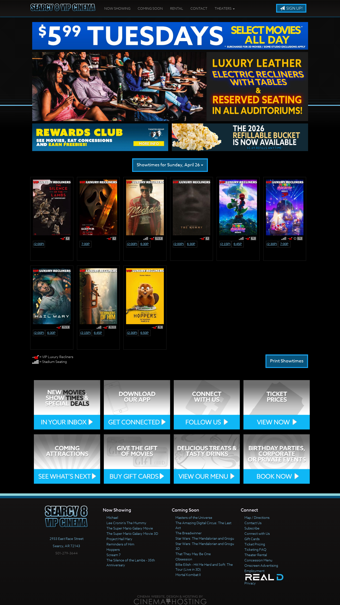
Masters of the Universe (193, 517)
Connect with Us (257, 533)
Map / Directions (257, 517)
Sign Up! (291, 8)
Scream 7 (113, 554)
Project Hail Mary (119, 538)
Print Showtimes (286, 361)
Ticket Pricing (254, 544)
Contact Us (253, 523)
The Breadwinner (188, 533)
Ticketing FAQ (255, 549)
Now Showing (117, 8)
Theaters (225, 8)
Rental (176, 8)
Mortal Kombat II (188, 574)
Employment (254, 570)
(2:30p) (272, 244)
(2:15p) (225, 244)
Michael (112, 517)
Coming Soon (150, 8)
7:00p (85, 244)
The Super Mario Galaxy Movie (129, 528)
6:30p (144, 244)
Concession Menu (258, 560)
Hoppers (113, 549)
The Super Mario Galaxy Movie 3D (132, 533)
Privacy (250, 583)
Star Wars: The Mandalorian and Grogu (204, 538)
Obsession (183, 559)
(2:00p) (39, 244)
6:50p (144, 333)
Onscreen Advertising (261, 565)
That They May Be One (193, 553)
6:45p (238, 244)
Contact (198, 8)
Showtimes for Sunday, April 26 (170, 165)
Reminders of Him (120, 544)
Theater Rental (255, 554)
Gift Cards (252, 538)
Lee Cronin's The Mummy (126, 523)
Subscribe (251, 528)
